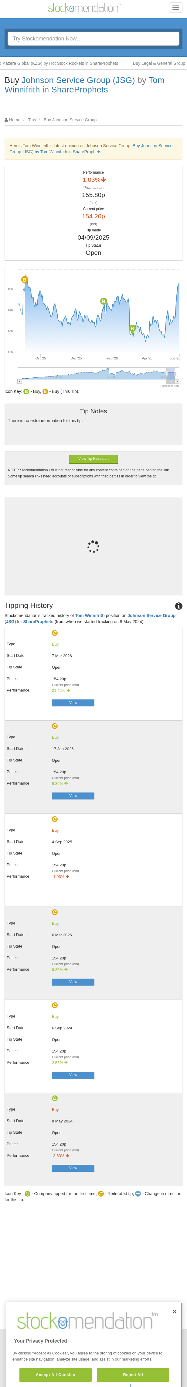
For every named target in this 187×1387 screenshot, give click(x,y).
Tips (32, 119)
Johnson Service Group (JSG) (78, 80)
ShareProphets (79, 89)
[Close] (174, 1327)
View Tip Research (93, 458)
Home (14, 119)
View (73, 703)
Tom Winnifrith (90, 615)
